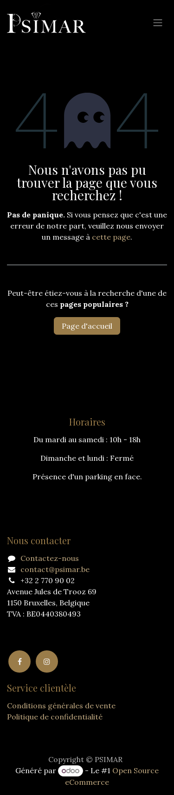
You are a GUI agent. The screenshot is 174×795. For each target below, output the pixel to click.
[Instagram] (47, 661)
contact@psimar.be (55, 569)
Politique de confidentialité (55, 716)
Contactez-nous (49, 558)
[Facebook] (19, 661)
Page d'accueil (87, 326)
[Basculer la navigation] (157, 22)
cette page (111, 237)
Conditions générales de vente (61, 705)
